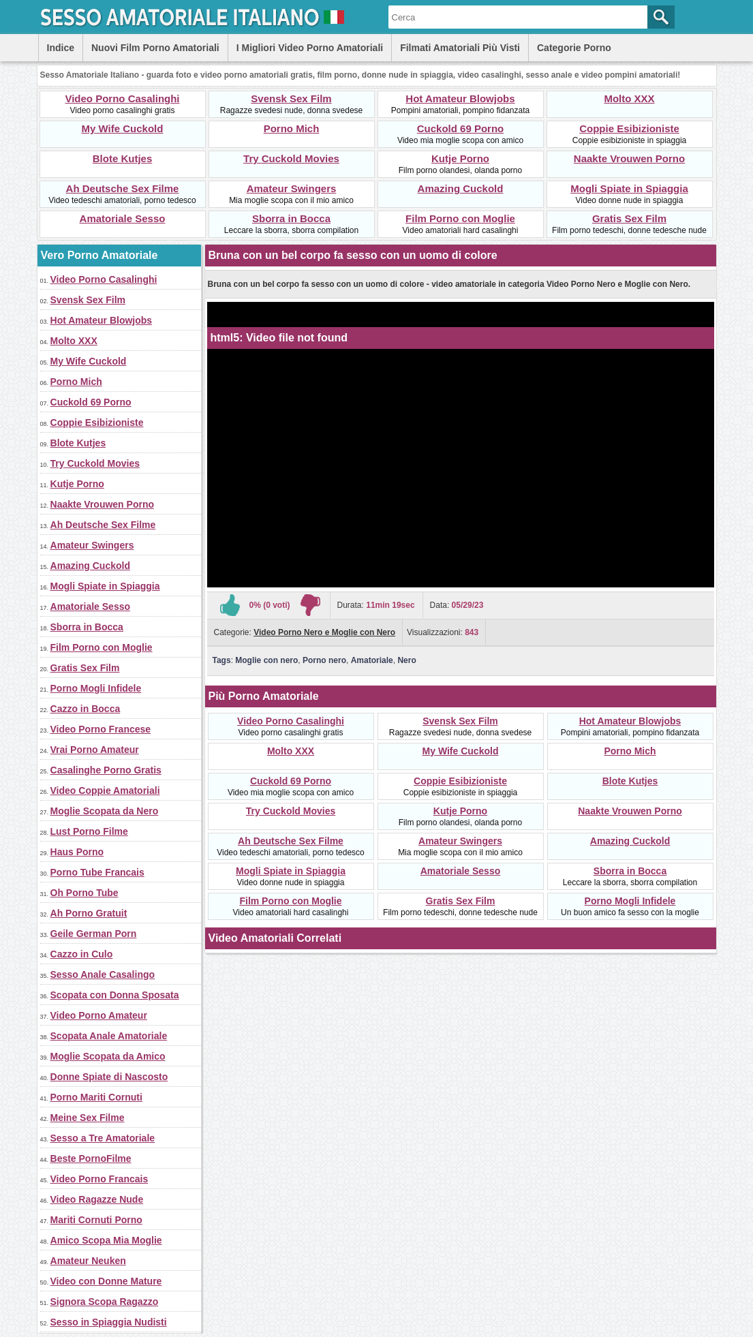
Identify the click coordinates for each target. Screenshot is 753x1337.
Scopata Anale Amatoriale (109, 1035)
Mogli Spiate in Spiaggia (629, 188)
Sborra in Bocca (291, 218)
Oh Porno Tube (84, 892)
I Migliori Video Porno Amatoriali (309, 47)
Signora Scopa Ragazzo (104, 1301)
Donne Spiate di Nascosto (109, 1076)
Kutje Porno (460, 158)
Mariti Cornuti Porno (96, 1219)
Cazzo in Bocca (85, 708)
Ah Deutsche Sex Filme (122, 188)
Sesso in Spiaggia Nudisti (108, 1322)
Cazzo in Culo (81, 954)
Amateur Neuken (88, 1260)
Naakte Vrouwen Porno (629, 158)
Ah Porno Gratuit (88, 913)
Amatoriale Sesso (123, 218)
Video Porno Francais (99, 1178)
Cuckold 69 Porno (460, 128)
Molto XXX (629, 98)
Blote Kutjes (123, 158)
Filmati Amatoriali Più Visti (460, 47)
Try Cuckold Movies (291, 158)
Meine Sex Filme (87, 1117)
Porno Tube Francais (97, 872)
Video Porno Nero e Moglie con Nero (324, 632)
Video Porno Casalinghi (122, 98)
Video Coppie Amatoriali (105, 790)
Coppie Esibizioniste (629, 128)
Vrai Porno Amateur (94, 749)
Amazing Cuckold (461, 188)
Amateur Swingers (292, 188)
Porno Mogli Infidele (96, 688)
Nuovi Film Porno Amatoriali (155, 47)
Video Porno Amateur (98, 1015)
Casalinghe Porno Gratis (106, 770)
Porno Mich (292, 128)
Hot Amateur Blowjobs (459, 98)
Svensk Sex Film (291, 98)
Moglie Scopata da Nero (104, 810)
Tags (222, 660)
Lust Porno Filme (89, 831)
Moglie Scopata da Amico (108, 1056)
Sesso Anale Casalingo (102, 974)
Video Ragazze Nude (97, 1199)
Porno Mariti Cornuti (96, 1097)
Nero (406, 660)
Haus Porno (77, 851)
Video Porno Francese (100, 729)
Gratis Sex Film (629, 218)
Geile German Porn (93, 933)
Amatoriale (372, 660)
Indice (60, 47)
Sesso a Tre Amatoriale (102, 1138)
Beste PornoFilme (91, 1158)
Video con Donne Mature (106, 1281)
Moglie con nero (266, 660)
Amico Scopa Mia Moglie (106, 1240)
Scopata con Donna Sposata (114, 994)
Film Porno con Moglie (460, 218)
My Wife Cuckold (123, 128)
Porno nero (324, 660)
